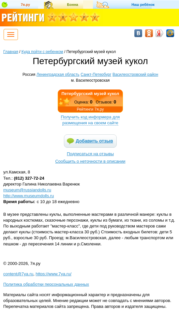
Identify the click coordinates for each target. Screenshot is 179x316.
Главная (10, 51)
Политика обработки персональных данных (46, 284)
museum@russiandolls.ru (27, 189)
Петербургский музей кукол (90, 93)
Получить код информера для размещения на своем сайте (90, 120)
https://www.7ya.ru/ (53, 273)
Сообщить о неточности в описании (90, 161)
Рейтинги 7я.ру (90, 109)
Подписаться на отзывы (90, 153)
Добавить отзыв (94, 141)
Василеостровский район (135, 74)
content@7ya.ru (18, 273)
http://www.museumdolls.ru (28, 195)
